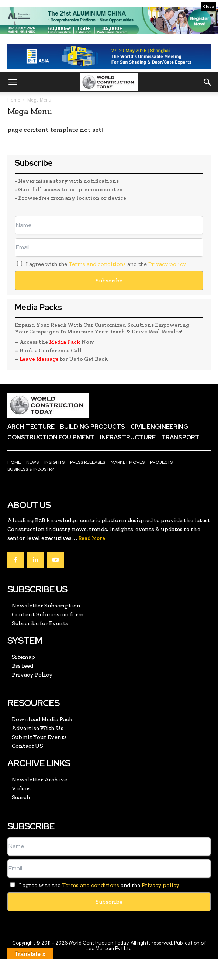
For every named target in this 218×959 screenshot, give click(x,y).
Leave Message (40, 359)
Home (13, 100)
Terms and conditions (97, 263)
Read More (91, 538)
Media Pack (64, 342)
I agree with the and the (100, 263)
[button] (12, 82)
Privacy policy (167, 263)
